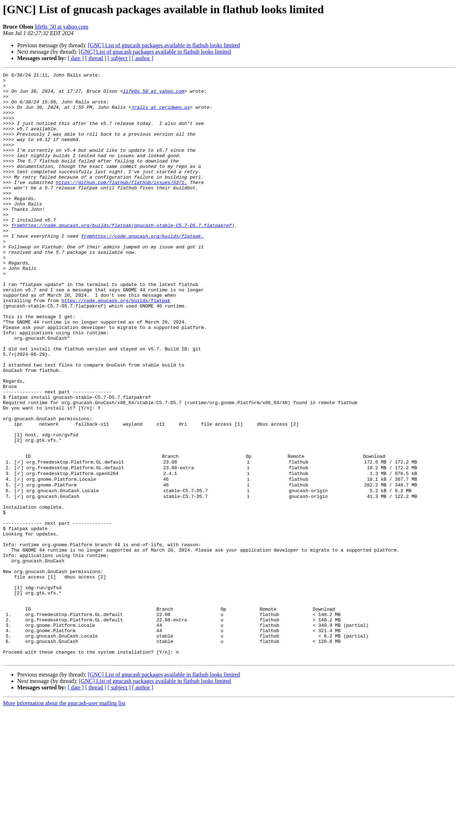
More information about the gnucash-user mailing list (64, 818)
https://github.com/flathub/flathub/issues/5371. (121, 205)
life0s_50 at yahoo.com (61, 27)
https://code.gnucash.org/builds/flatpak (116, 346)
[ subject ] (119, 58)
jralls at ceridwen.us (160, 114)
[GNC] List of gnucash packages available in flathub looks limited (164, 45)
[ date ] (76, 58)
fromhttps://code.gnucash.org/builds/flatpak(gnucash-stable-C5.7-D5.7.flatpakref (121, 256)
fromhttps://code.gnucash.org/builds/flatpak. (142, 269)
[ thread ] (95, 58)
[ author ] (143, 58)
